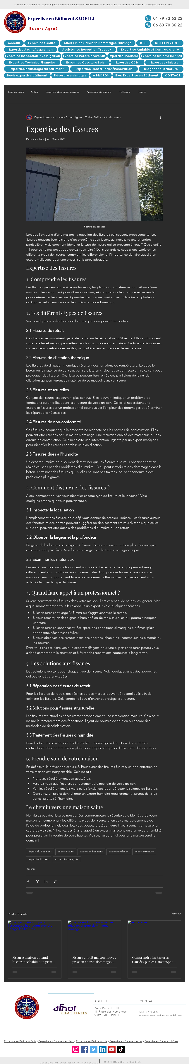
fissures (142, 91)
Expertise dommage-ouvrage (63, 91)
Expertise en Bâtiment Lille (91, 1041)
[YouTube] (112, 1049)
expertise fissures (39, 859)
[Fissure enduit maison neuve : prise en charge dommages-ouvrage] (94, 936)
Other (34, 91)
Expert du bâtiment (40, 851)
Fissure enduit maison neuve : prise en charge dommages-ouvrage (94, 959)
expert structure (144, 851)
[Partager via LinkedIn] (46, 881)
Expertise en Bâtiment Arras (125, 1041)
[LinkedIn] (102, 1049)
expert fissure (66, 851)
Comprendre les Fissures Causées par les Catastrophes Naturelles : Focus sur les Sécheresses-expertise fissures (153, 959)
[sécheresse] (154, 936)
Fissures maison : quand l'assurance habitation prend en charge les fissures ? (33, 959)
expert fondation (118, 851)
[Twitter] (93, 1049)
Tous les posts (16, 91)
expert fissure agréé (66, 859)
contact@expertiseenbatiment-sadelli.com (160, 1015)
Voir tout (176, 913)
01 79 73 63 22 (150, 1012)
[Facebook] (84, 1049)
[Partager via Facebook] (28, 881)
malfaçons (124, 91)
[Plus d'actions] (160, 117)
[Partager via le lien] (55, 881)
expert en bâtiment (91, 851)
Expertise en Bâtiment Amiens (56, 1041)
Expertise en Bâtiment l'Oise (161, 1041)
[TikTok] (121, 1049)
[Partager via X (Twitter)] (37, 881)
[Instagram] (75, 1049)
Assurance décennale (99, 91)
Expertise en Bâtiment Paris (20, 1041)
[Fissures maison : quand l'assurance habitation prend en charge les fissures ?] (34, 936)
